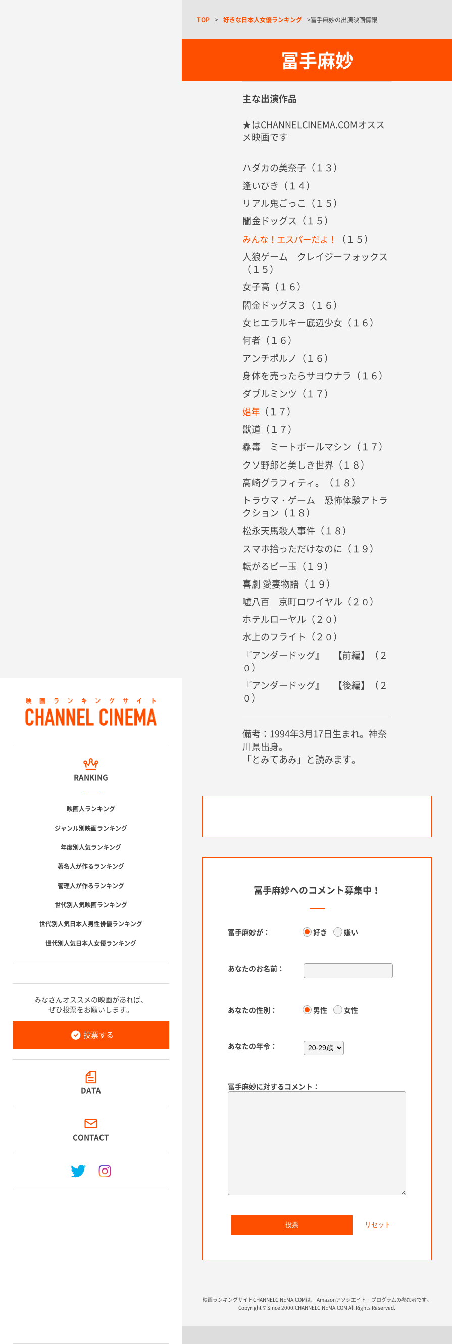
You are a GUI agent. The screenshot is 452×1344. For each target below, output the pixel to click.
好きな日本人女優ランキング (262, 19)
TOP (203, 19)
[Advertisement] (91, 1262)
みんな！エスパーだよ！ (292, 239)
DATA (91, 1090)
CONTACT (91, 1137)
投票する (98, 1034)
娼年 (251, 411)
